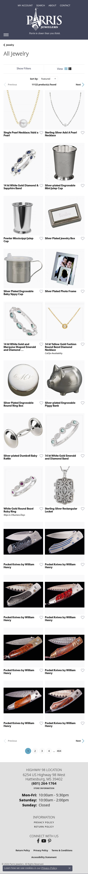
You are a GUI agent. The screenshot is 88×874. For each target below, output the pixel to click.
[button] (25, 5)
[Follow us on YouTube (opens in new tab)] (43, 841)
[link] (65, 5)
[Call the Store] (44, 783)
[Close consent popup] (70, 868)
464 (59, 751)
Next (78, 84)
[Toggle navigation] (6, 35)
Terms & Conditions (62, 850)
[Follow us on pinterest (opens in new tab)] (49, 841)
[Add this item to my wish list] (40, 132)
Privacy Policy (44, 822)
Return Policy (44, 826)
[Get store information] (44, 788)
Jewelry (10, 44)
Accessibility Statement (44, 857)
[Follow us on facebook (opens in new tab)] (38, 841)
